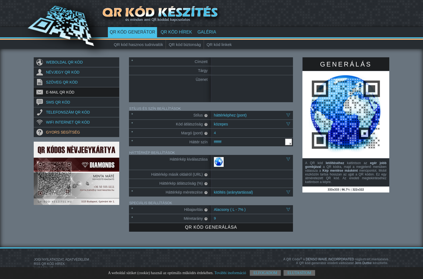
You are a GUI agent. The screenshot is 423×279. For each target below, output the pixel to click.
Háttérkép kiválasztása (189, 159)
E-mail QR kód (60, 92)
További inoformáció (230, 273)
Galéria (206, 32)
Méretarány (196, 218)
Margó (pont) (194, 133)
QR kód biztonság (185, 44)
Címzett (201, 61)
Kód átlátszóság (192, 124)
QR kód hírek (176, 32)
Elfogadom (265, 273)
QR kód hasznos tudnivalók (138, 44)
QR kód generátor (132, 32)
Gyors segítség (63, 132)
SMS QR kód (58, 102)
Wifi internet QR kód (68, 122)
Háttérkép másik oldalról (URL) (179, 174)
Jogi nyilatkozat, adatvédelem (61, 259)
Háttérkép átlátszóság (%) (183, 183)
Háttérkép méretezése (187, 192)
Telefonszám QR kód (68, 112)
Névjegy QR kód (62, 72)
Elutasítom (299, 273)
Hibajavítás (195, 209)
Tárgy (203, 70)
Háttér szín (198, 142)
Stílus (200, 115)
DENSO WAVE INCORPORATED (336, 259)
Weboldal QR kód (64, 62)
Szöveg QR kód (61, 82)
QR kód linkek (219, 44)
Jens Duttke (342, 263)
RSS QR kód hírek (49, 264)
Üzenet (201, 79)
